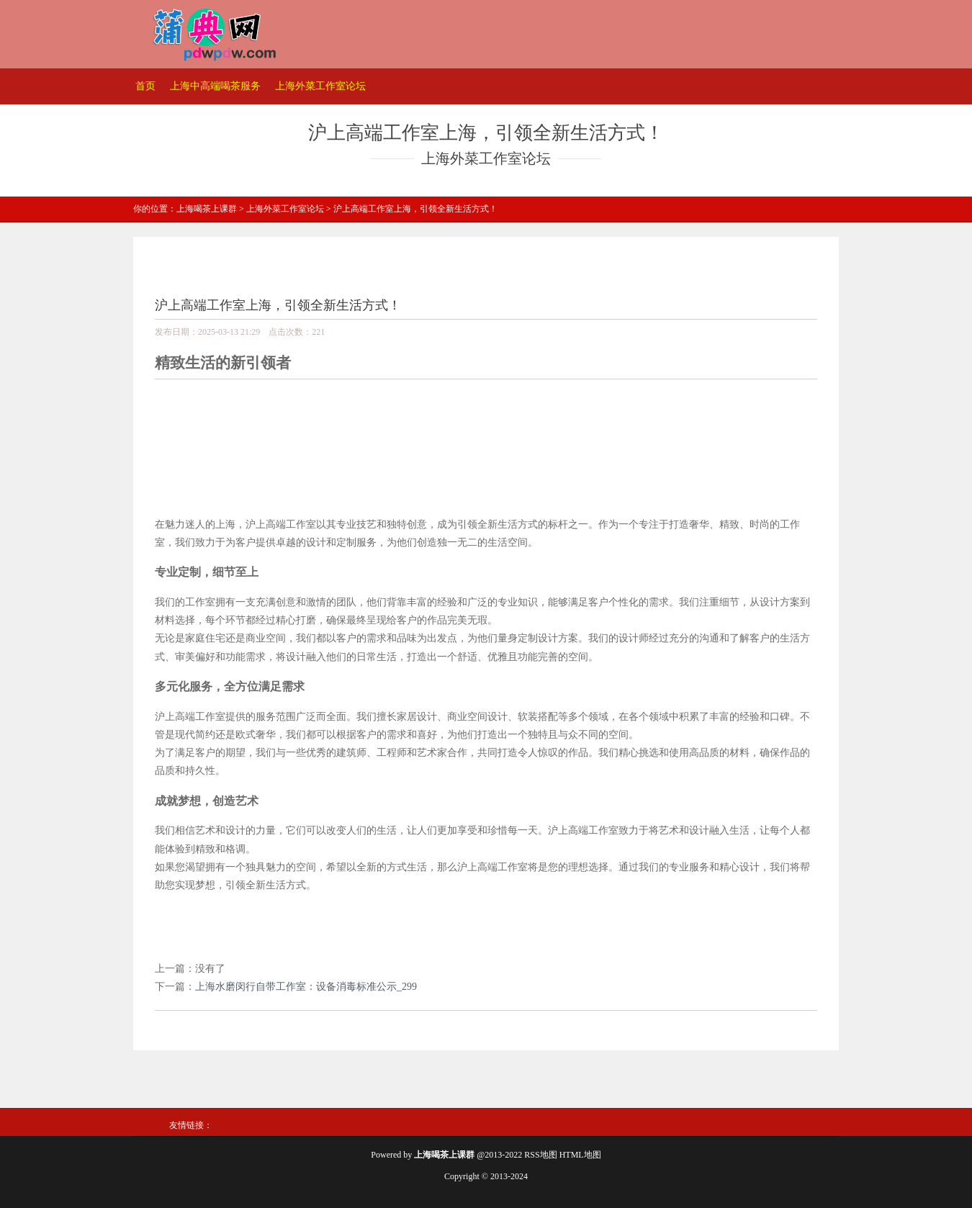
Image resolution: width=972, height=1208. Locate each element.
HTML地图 (580, 1155)
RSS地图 (540, 1155)
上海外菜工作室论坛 (320, 86)
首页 (145, 86)
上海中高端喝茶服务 (215, 86)
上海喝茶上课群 (206, 209)
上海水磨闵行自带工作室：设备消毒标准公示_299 (306, 986)
